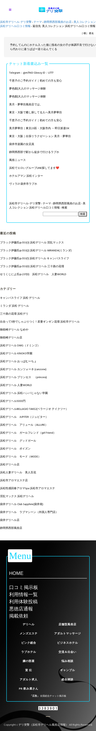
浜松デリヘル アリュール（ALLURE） (24, 425)
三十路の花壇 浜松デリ (14, 313)
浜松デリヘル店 (9, 464)
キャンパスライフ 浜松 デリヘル (20, 298)
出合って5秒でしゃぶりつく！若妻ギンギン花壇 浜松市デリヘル (40, 321)
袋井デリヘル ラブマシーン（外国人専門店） (29, 512)
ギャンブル (67, 670)
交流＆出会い (67, 652)
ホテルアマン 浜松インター (26, 176)
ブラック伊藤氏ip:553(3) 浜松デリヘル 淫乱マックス (32, 242)
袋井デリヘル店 (9, 520)
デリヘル (29, 624)
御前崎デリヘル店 (11, 337)
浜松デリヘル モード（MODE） (20, 456)
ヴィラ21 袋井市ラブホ (23, 184)
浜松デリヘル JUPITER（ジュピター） (24, 417)
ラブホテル (28, 652)
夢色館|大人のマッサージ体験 (27, 88)
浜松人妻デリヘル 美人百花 (18, 472)
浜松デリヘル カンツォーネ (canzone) (23, 369)
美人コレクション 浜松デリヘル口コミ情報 (47, 205)
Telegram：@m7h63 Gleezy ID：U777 (31, 72)
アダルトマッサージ (67, 633)
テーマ (38, 22)
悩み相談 (67, 661)
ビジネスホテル (67, 643)
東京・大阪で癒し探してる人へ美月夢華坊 (35, 112)
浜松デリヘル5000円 (13, 401)
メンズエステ (28, 633)
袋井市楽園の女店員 (21, 144)
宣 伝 (28, 670)
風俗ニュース (17, 160)
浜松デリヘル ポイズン (15, 448)
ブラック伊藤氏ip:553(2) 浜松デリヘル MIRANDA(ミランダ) (36, 250)
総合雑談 (67, 679)
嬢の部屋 (29, 661)
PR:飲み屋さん (28, 688)
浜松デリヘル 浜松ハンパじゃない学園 (24, 393)
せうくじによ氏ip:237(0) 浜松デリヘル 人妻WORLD (33, 274)
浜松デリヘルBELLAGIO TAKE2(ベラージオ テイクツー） (34, 409)
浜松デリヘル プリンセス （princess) (23, 377)
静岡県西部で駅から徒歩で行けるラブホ (34, 152)
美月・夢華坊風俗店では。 (25, 104)
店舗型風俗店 (67, 624)
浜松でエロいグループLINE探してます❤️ (34, 168)
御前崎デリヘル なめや (14, 329)
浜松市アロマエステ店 (14, 480)
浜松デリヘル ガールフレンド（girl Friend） (28, 432)
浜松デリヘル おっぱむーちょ (18, 361)
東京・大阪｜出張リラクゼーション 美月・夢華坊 (40, 136)
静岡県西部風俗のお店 (58, 22)
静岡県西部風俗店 (11, 528)
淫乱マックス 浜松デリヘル (17, 496)
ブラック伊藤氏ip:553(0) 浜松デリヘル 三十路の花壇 (32, 266)
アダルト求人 (28, 679)
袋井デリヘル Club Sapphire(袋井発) (21, 504)
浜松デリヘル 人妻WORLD (16, 385)
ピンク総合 (28, 643)
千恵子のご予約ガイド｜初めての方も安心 (35, 80)
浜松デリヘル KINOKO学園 (16, 353)
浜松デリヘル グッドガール (18, 440)
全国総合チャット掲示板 (53, 696)
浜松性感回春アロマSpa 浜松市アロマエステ (27, 488)
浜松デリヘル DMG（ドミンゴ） (20, 345)
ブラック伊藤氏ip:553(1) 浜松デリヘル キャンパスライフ (34, 258)
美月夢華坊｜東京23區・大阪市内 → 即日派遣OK (39, 128)
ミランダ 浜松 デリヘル (14, 306)
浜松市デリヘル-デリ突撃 (16, 22)
